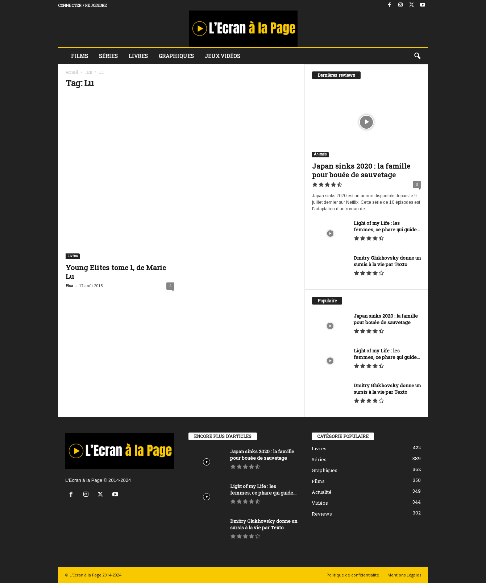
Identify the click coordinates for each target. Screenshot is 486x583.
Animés (320, 154)
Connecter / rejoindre (82, 5)
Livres (138, 56)
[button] (417, 56)
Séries (108, 56)
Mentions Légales (404, 575)
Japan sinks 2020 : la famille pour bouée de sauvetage (361, 170)
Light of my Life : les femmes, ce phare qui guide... (387, 226)
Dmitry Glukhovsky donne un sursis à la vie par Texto (387, 261)
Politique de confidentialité (353, 575)
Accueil (72, 72)
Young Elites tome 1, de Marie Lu (116, 272)
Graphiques (176, 56)
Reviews (322, 513)
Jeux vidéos (222, 56)
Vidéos (320, 503)
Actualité (322, 492)
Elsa (69, 286)
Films (79, 56)
